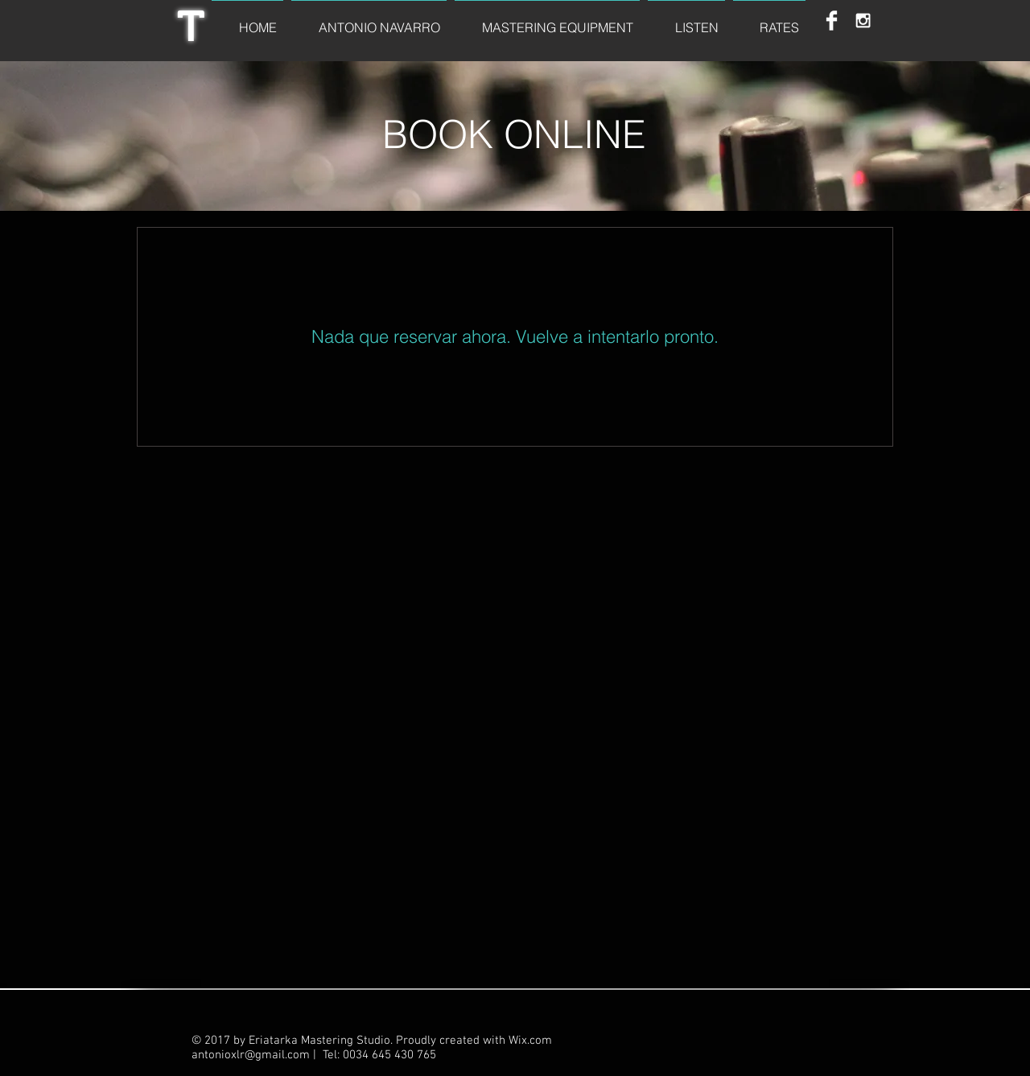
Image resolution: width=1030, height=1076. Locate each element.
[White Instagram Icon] (863, 20)
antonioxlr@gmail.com (251, 1055)
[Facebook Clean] (832, 20)
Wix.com (530, 1040)
